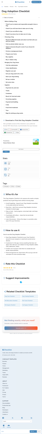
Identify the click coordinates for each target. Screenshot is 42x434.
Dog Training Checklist (28, 296)
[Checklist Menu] (2, 2)
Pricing (4, 392)
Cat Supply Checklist (27, 305)
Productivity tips (6, 405)
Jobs (3, 390)
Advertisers (5, 412)
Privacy (4, 394)
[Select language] (17, 421)
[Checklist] (19, 2)
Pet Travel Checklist (27, 300)
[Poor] (6, 268)
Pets (16, 6)
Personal (11, 6)
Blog (3, 407)
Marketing (4, 370)
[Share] (38, 431)
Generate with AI (21, 328)
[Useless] (4, 268)
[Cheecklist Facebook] (3, 418)
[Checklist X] (12, 418)
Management (5, 368)
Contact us (5, 414)
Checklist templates (9, 359)
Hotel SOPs (5, 375)
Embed (17, 132)
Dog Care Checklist (10, 296)
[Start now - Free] (36, 2)
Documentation (6, 403)
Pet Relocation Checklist (11, 300)
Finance (4, 363)
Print (6, 129)
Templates (6, 6)
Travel (4, 372)
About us (4, 383)
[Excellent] (11, 268)
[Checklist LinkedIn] (31, 418)
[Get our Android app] (9, 426)
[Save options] (36, 431)
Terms (4, 397)
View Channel (21, 149)
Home (4, 366)
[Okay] (8, 268)
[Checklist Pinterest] (22, 418)
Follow (6, 151)
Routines (4, 377)
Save (32, 431)
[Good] (10, 268)
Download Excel (8, 132)
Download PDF (14, 129)
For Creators (5, 388)
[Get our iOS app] (3, 426)
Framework (5, 385)
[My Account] (29, 2)
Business (4, 361)
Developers (5, 410)
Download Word (24, 129)
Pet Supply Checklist (10, 305)
